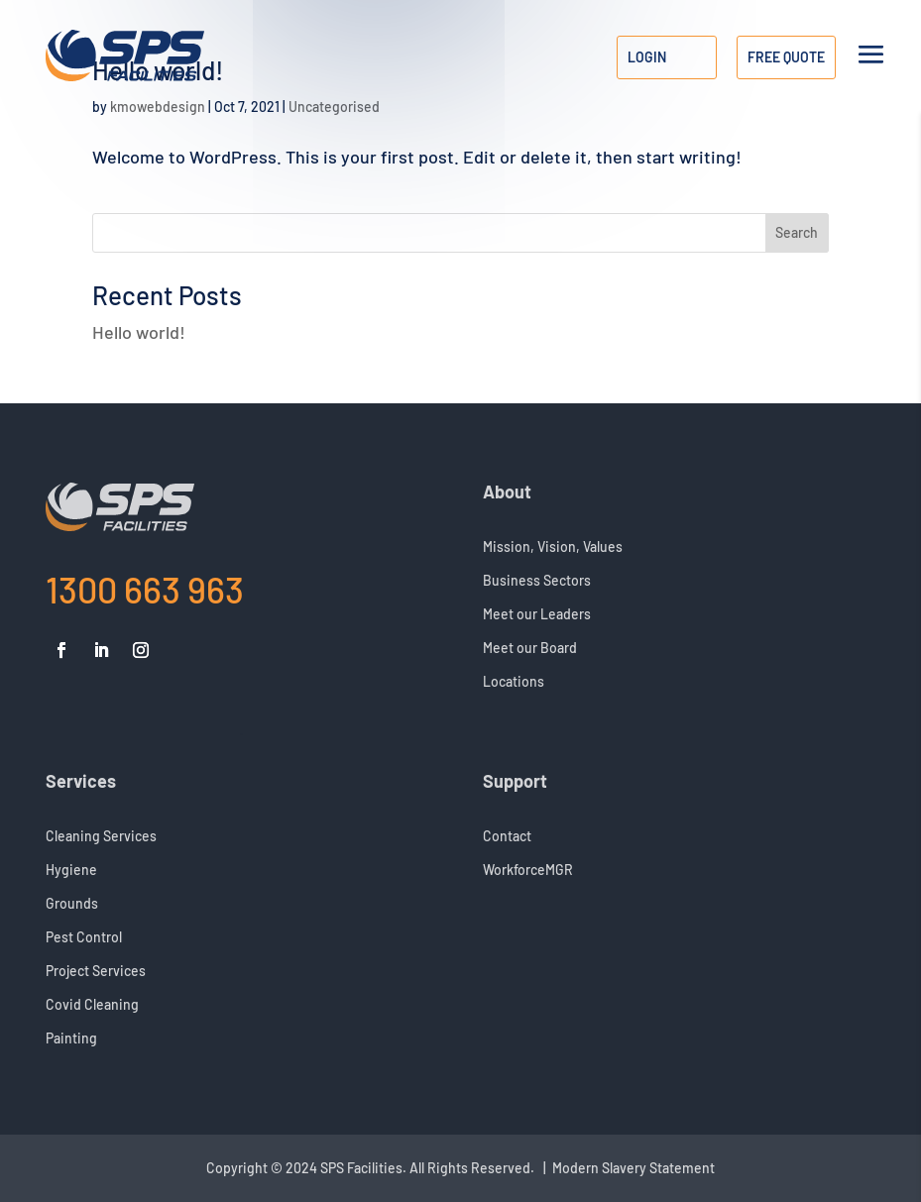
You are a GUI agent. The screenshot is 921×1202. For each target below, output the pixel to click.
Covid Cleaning (92, 1005)
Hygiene (71, 870)
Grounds (72, 904)
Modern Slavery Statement (633, 1167)
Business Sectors (537, 581)
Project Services (96, 971)
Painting (71, 1039)
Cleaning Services (101, 836)
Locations (513, 682)
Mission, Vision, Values (553, 547)
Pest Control (84, 937)
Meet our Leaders (537, 614)
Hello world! (138, 332)
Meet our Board (530, 648)
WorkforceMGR (528, 870)
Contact (507, 836)
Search (796, 232)
